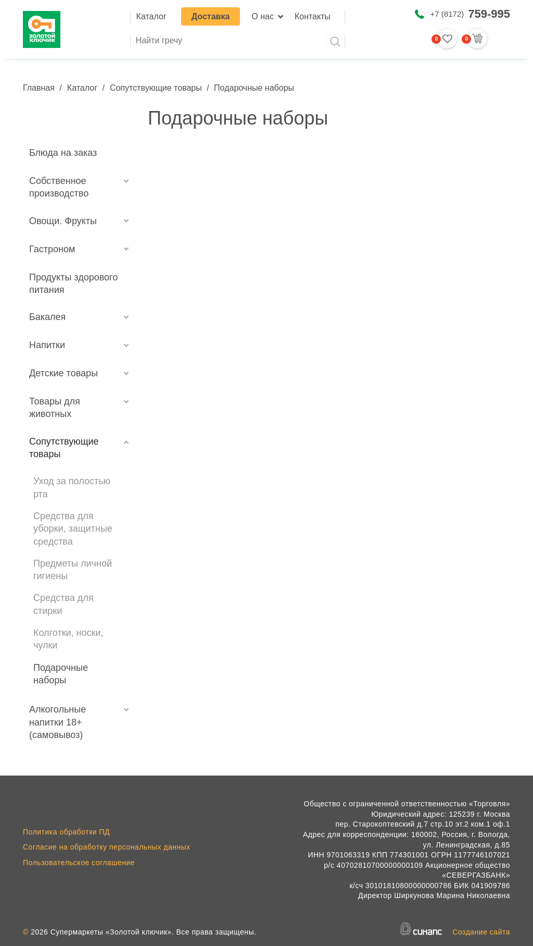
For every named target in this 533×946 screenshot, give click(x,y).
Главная (39, 87)
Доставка (211, 16)
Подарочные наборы (60, 673)
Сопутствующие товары (156, 87)
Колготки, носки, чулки (68, 639)
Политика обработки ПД (66, 832)
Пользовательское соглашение (79, 862)
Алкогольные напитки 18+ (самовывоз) (57, 722)
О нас (262, 16)
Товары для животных (54, 407)
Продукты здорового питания (73, 283)
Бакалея (47, 317)
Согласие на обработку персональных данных (107, 847)
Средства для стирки (63, 604)
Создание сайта (481, 932)
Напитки (47, 345)
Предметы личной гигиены (72, 569)
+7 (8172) (470, 14)
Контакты (313, 16)
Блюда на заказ (63, 153)
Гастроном (52, 249)
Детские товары (63, 373)
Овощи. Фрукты (63, 221)
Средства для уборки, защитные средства (72, 529)
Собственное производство (58, 187)
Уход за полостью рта (71, 487)
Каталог (151, 16)
